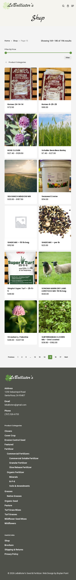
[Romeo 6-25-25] (55, 84)
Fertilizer (9, 449)
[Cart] (68, 5)
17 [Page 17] (60, 357)
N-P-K (12, 481)
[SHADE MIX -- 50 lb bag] (21, 222)
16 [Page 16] (55, 357)
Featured (9, 444)
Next (66, 357)
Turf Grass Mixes (13, 510)
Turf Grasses (11, 514)
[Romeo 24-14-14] (21, 84)
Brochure (9, 545)
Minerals (13, 477)
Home (7, 41)
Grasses (8, 491)
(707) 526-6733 (12, 414)
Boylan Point (62, 573)
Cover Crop (10, 435)
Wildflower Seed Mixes (16, 519)
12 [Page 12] (35, 357)
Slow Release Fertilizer (20, 467)
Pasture (8, 505)
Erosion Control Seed (15, 440)
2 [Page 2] (21, 357)
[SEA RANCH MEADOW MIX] (21, 176)
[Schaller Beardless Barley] (55, 130)
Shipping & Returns (14, 549)
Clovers (8, 431)
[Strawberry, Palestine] (21, 316)
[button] (72, 6)
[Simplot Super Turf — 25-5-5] (21, 268)
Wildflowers (10, 523)
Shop (15, 41)
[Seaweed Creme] (55, 176)
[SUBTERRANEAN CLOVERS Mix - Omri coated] (55, 316)
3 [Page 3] (26, 357)
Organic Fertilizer (15, 472)
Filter (68, 58)
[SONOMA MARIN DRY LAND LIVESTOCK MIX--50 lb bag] (55, 268)
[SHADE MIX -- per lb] (55, 222)
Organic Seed (11, 501)
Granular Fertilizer (18, 463)
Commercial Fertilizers (18, 453)
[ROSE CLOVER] (21, 130)
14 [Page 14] (44, 357)
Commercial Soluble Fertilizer (23, 458)
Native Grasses (14, 496)
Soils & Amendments (19, 486)
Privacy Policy (11, 554)
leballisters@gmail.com (15, 405)
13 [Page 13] (39, 357)
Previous (11, 357)
